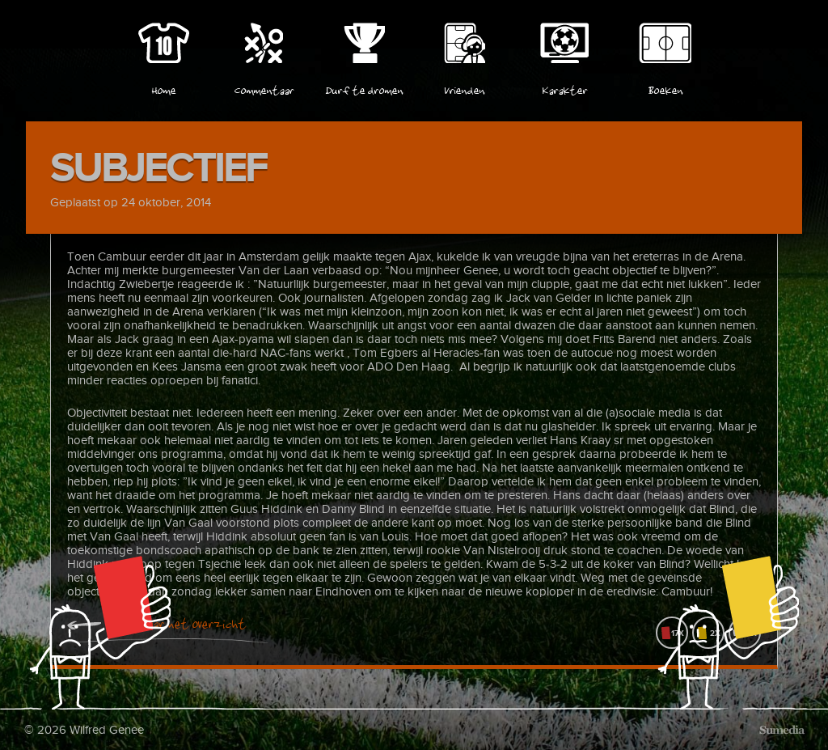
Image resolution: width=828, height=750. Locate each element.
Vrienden (464, 88)
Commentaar (264, 88)
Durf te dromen (364, 88)
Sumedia (781, 729)
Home (163, 88)
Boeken (665, 88)
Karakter (564, 88)
